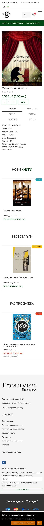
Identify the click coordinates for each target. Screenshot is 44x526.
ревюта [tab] (32, 114)
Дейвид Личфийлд (15, 147)
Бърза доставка (8, 433)
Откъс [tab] (32, 119)
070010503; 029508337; (30, 2)
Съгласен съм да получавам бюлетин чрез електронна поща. (20, 484)
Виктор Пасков (13, 283)
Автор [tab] (12, 114)
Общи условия (8, 421)
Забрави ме (6, 437)
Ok (39, 523)
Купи (23, 102)
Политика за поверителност (13, 429)
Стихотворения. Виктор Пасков (18, 277)
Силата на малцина (12, 210)
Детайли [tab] (12, 109)
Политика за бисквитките (12, 425)
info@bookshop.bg (9, 2)
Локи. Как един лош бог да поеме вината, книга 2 (19, 345)
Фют (11, 149)
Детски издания (19, 144)
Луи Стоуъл (12, 350)
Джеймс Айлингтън (15, 216)
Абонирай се (22, 490)
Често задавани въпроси (12, 441)
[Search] (29, 14)
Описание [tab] (32, 109)
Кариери (5, 445)
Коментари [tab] (12, 119)
